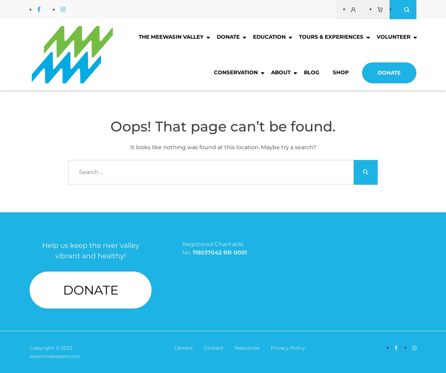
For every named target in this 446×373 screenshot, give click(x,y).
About (281, 72)
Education (269, 36)
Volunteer (393, 36)
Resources (247, 348)
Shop (341, 72)
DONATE (90, 290)
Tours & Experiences (331, 36)
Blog (312, 72)
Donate (228, 36)
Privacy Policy (288, 348)
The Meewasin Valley (171, 36)
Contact (213, 348)
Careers (183, 348)
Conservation (236, 72)
